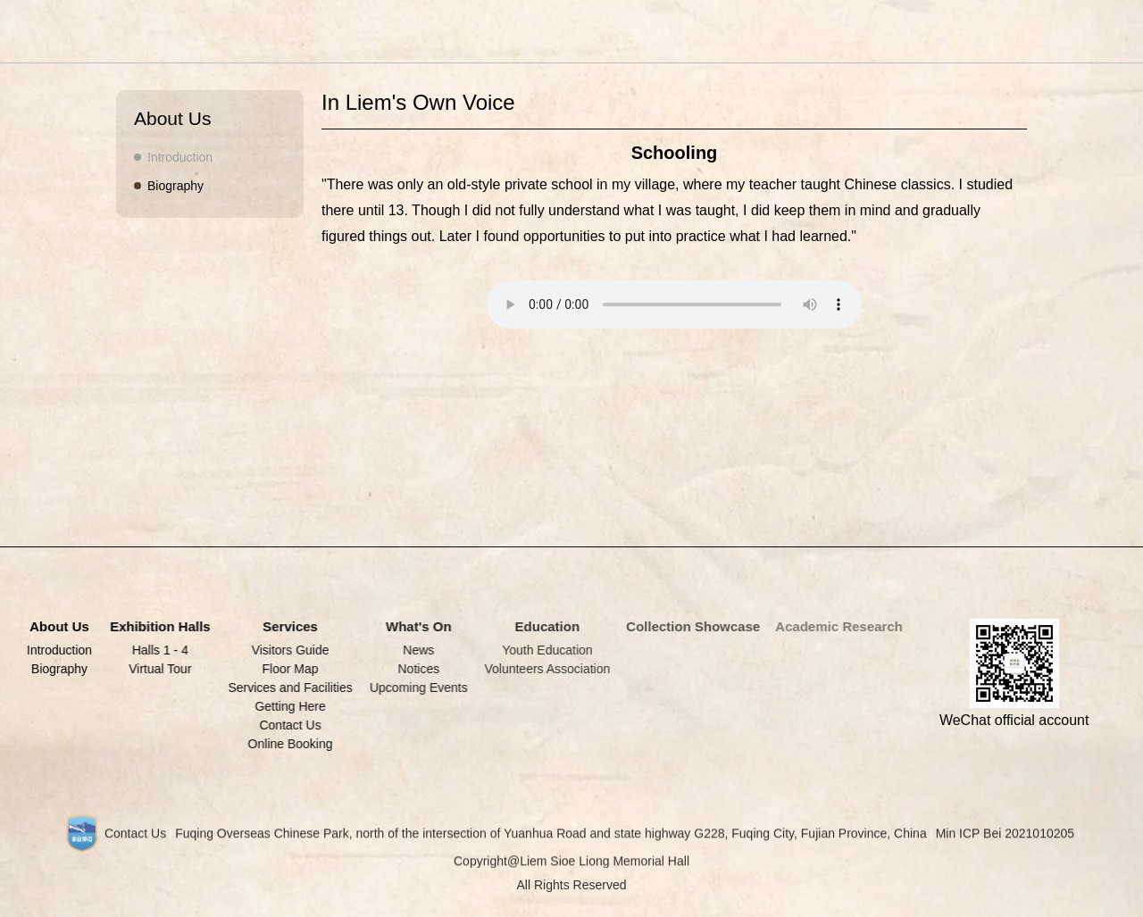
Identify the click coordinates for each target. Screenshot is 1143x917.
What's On (645, 42)
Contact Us (287, 725)
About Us (438, 42)
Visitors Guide (287, 650)
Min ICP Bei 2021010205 (1005, 838)
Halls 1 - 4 (158, 650)
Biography (174, 186)
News (414, 650)
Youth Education (541, 650)
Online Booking (287, 744)
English (1030, 42)
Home (388, 42)
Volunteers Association (542, 669)
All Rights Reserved (572, 890)
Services (585, 42)
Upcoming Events (414, 687)
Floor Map (287, 669)
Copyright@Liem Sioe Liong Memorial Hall (571, 866)
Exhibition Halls (512, 42)
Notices (415, 669)
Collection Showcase (799, 42)
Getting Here (287, 706)
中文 (989, 42)
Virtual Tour (158, 669)
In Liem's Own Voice (418, 102)
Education (708, 42)
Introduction (179, 157)
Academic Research (915, 42)
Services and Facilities (287, 687)
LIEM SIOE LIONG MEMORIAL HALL (128, 29)
